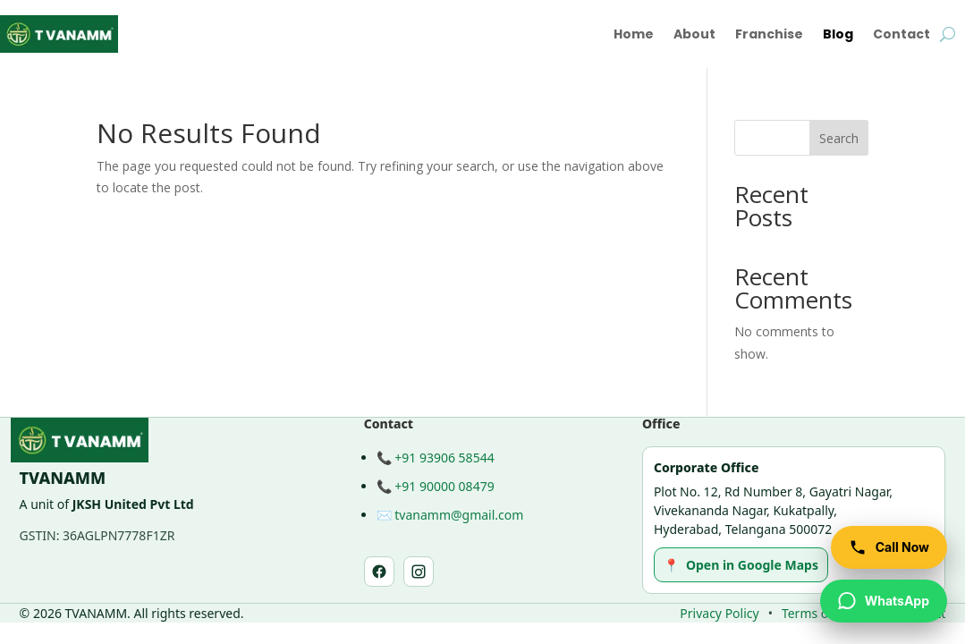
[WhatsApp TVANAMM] (883, 601)
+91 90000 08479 (444, 486)
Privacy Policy (719, 613)
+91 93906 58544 (444, 457)
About (694, 34)
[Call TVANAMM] (889, 547)
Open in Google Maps (741, 564)
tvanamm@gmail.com (458, 514)
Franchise (769, 34)
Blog (838, 34)
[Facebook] (379, 571)
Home (634, 34)
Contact (901, 34)
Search (839, 138)
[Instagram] (418, 571)
